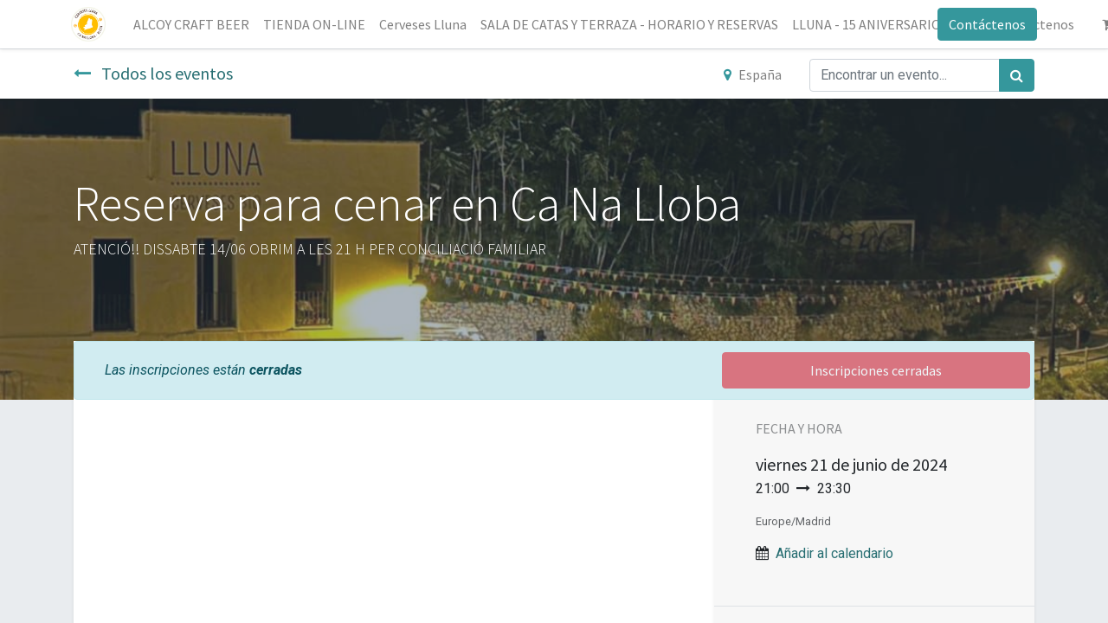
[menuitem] (194, 24)
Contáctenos (984, 24)
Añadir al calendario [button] (834, 553)
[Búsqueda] (1016, 75)
